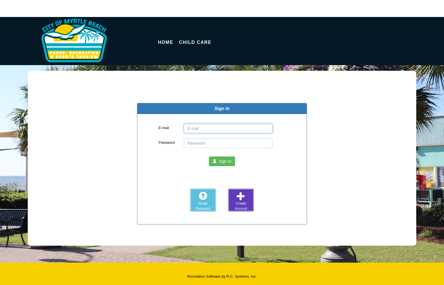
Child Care (195, 42)
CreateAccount (241, 201)
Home (165, 42)
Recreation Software (204, 276)
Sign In (222, 161)
